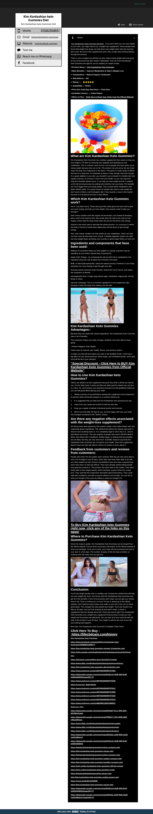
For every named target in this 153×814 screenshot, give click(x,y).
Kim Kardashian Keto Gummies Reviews (87, 44)
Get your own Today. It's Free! (76, 811)
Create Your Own (139, 4)
